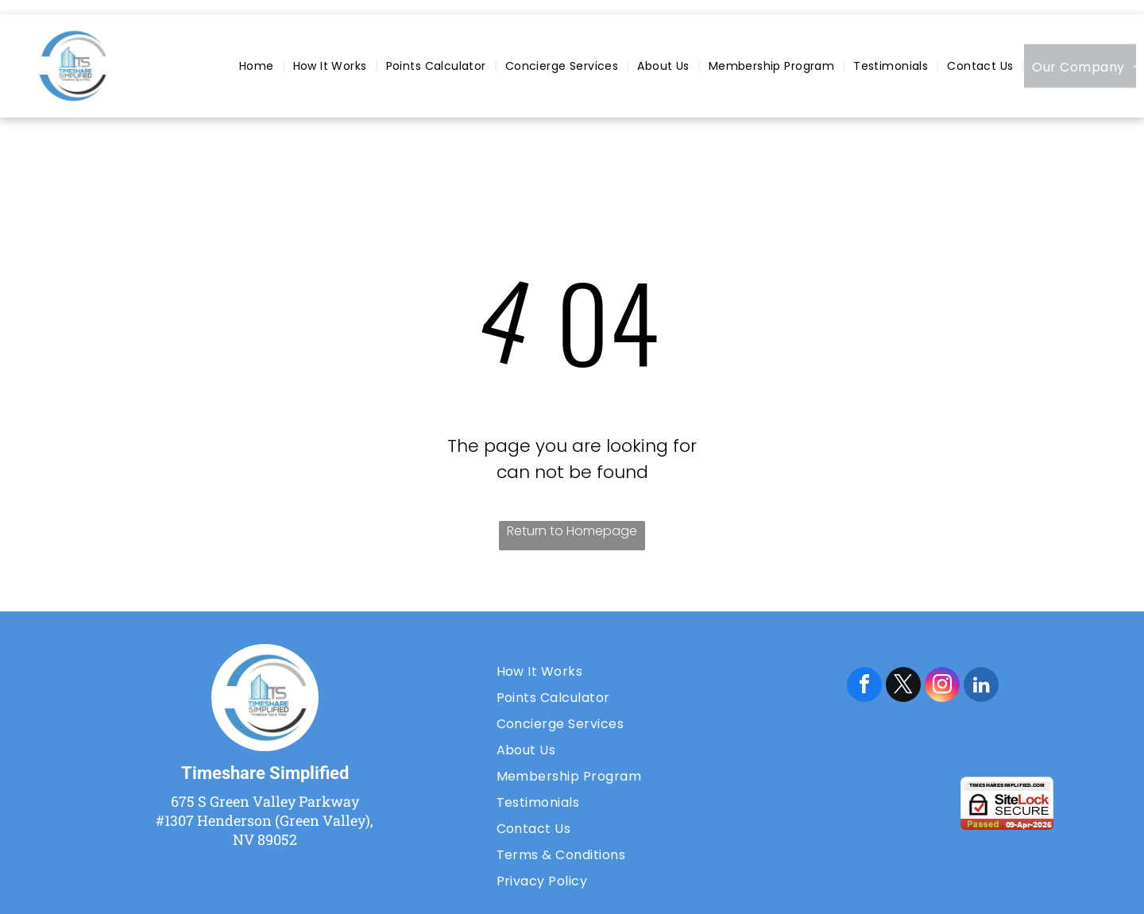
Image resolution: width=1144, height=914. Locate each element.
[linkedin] (981, 686)
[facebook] (864, 686)
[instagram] (942, 686)
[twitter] (903, 686)
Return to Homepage (572, 531)
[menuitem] (258, 66)
